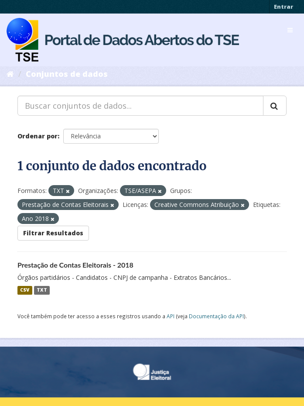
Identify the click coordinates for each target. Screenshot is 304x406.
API (170, 316)
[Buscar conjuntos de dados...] (140, 106)
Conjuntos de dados (67, 74)
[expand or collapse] (290, 30)
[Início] (10, 74)
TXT (42, 290)
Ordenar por (37, 136)
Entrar (283, 6)
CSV (24, 290)
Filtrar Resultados (53, 233)
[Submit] (275, 106)
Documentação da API (216, 316)
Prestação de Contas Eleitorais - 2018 (75, 265)
